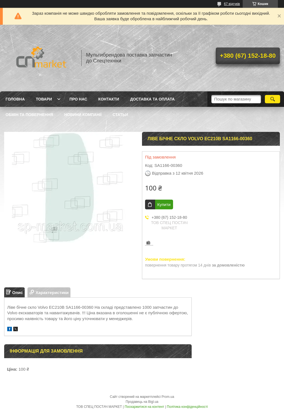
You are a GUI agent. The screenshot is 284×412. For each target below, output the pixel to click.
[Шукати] (272, 99)
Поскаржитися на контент (144, 407)
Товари (44, 99)
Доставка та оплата (152, 99)
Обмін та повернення (29, 114)
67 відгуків (232, 4)
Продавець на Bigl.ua (142, 402)
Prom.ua (168, 397)
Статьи (120, 114)
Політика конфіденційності (187, 407)
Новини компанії (83, 114)
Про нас (78, 99)
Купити (164, 204)
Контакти (108, 99)
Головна (15, 99)
